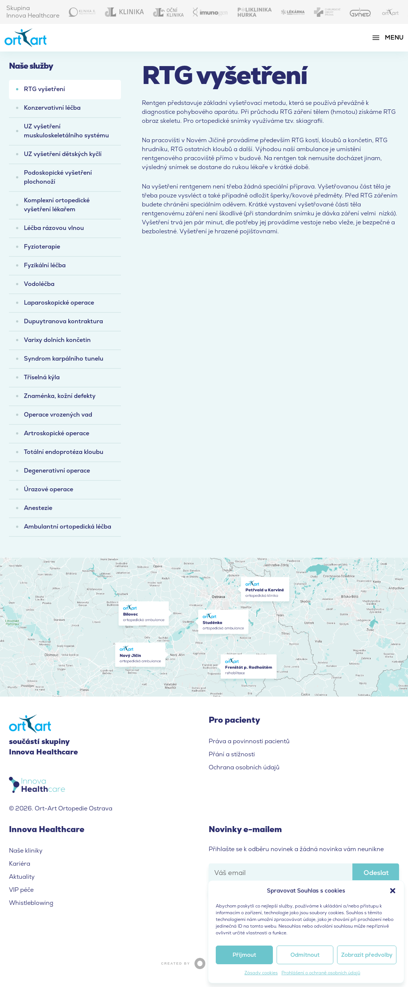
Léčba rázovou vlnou (54, 228)
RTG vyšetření (44, 89)
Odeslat (376, 872)
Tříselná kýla (42, 377)
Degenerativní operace (57, 470)
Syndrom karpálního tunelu (63, 358)
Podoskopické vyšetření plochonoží (58, 177)
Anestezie (38, 508)
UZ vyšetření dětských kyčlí (63, 154)
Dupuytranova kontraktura (63, 321)
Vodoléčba (39, 284)
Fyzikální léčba (45, 265)
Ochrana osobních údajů (244, 767)
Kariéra (19, 864)
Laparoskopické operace (59, 302)
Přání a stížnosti (232, 754)
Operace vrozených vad (58, 414)
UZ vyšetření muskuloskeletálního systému (66, 130)
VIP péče (21, 890)
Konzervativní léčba (52, 108)
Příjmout (244, 954)
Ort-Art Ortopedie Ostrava (32, 37)
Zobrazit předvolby (366, 954)
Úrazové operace (48, 489)
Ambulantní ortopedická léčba (67, 526)
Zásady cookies (261, 973)
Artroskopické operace (56, 433)
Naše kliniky (26, 850)
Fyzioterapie (42, 246)
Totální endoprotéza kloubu (63, 452)
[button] (392, 890)
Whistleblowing (31, 903)
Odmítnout (305, 954)
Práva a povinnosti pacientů (249, 741)
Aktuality (22, 877)
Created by (204, 963)
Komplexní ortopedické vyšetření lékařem (57, 204)
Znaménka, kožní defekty (60, 396)
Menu (394, 37)
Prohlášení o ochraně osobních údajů (320, 973)
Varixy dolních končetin (57, 340)
